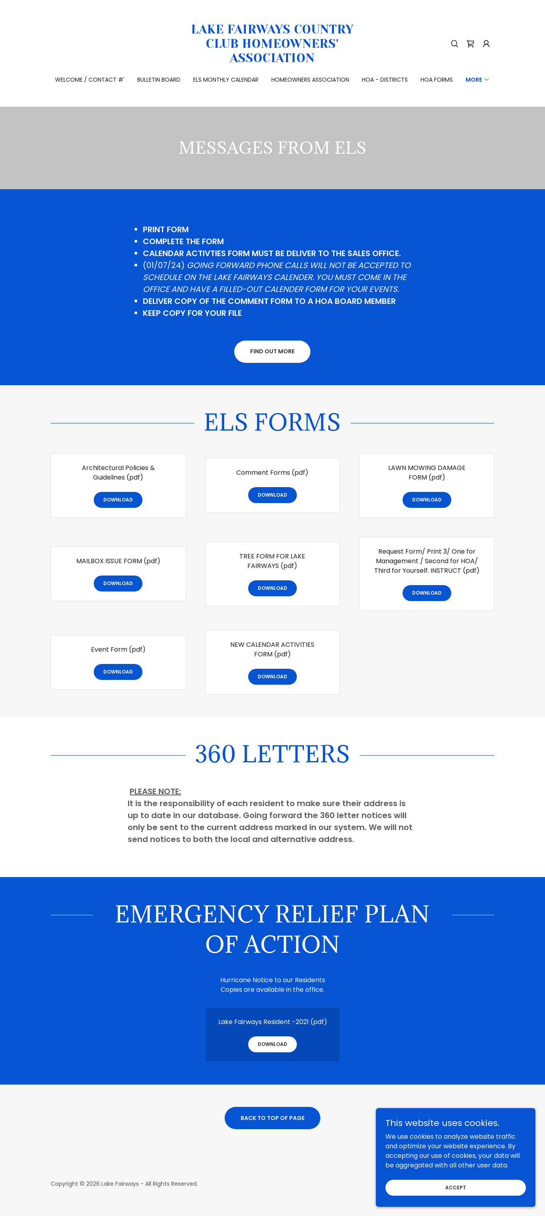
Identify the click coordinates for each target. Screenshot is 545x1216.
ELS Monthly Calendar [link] (226, 80)
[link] (272, 60)
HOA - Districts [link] (385, 80)
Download (118, 499)
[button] (486, 44)
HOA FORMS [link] (437, 80)
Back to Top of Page (272, 1118)
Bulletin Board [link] (158, 80)
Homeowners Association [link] (310, 80)
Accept (455, 1187)
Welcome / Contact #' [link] (89, 80)
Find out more (272, 351)
